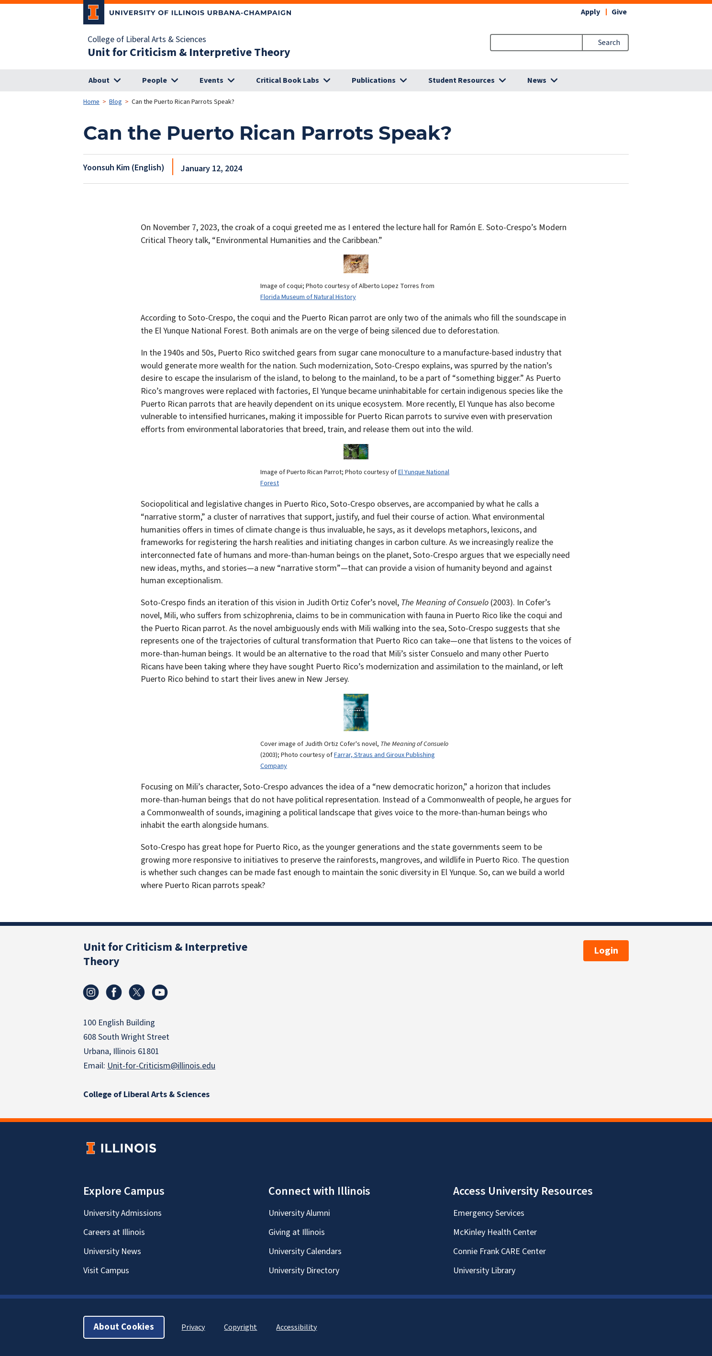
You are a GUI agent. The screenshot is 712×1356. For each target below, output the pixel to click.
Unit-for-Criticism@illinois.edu (161, 1066)
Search (609, 42)
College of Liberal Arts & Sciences (147, 39)
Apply (590, 12)
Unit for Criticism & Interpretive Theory (189, 52)
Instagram (90, 992)
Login (606, 950)
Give (619, 12)
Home (91, 102)
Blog (115, 102)
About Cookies (124, 1327)
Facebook (113, 992)
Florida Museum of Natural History (308, 297)
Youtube (159, 992)
